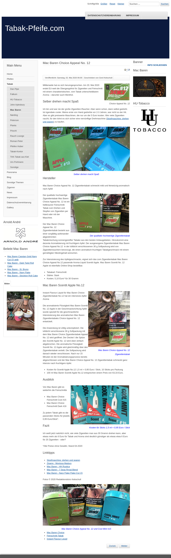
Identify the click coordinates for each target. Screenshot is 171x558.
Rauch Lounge (17, 136)
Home (10, 74)
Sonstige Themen (15, 182)
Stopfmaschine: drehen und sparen (63, 460)
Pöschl (13, 131)
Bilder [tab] (7, 284)
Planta (13, 125)
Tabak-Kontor (16, 151)
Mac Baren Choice (55, 532)
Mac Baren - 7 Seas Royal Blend (62, 469)
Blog (9, 177)
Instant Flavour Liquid (57, 539)
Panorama (12, 172)
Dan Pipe (14, 89)
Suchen (164, 4)
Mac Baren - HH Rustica (58, 466)
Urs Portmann (16, 162)
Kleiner (121, 4)
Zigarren (11, 187)
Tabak (10, 84)
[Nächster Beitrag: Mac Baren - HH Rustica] (124, 546)
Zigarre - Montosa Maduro (59, 463)
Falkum (13, 94)
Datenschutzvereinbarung (104, 15)
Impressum (132, 15)
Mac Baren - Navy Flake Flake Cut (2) (65, 473)
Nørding (14, 115)
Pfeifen (10, 79)
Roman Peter (16, 141)
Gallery (10, 207)
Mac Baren (15, 110)
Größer (104, 4)
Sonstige (14, 167)
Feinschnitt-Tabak (55, 535)
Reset (112, 4)
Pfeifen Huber (16, 146)
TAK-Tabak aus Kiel (19, 157)
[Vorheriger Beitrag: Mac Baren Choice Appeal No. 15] (112, 546)
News (9, 192)
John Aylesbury (17, 104)
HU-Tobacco (16, 99)
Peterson (14, 120)
